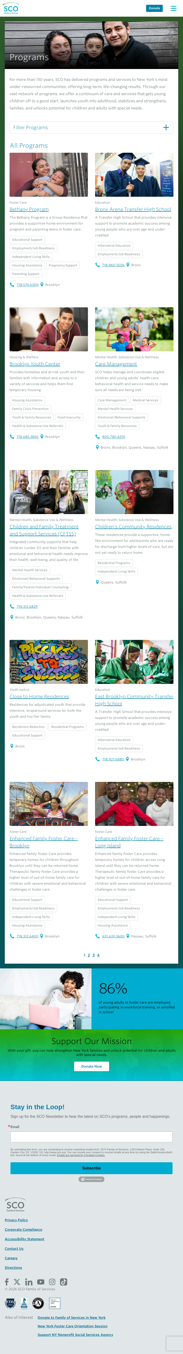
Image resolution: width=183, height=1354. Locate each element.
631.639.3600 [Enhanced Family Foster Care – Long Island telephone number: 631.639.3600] (110, 936)
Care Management (116, 364)
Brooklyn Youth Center (35, 364)
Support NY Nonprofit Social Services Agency (75, 1335)
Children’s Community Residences (133, 527)
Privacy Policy (16, 1220)
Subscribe (91, 1168)
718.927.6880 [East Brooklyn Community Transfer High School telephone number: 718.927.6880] (109, 759)
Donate (154, 8)
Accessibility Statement (24, 1239)
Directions (13, 1268)
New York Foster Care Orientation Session (72, 1326)
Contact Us (14, 1249)
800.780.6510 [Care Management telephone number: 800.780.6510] (110, 437)
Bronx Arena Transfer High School (133, 209)
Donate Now (91, 1066)
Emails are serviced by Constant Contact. (81, 1155)
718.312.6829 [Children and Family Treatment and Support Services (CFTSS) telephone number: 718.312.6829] (24, 606)
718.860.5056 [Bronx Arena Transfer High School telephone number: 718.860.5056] (110, 265)
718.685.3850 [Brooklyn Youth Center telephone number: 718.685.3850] (24, 437)
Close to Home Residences (39, 696)
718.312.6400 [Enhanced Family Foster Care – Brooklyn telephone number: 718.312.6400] (24, 936)
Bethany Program (29, 209)
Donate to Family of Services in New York (72, 1318)
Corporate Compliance (23, 1229)
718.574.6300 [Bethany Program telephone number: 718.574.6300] (24, 285)
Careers (11, 1258)
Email (14, 1126)
